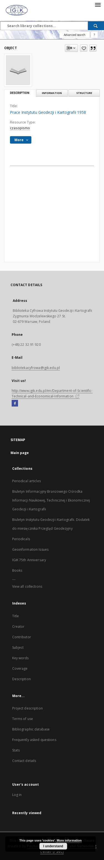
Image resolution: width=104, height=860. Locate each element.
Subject (18, 647)
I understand (53, 846)
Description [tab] (19, 93)
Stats (16, 750)
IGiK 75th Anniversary (29, 560)
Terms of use (22, 718)
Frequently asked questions (34, 739)
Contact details (24, 760)
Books (17, 570)
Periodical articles (26, 481)
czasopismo (20, 128)
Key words (20, 658)
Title (15, 616)
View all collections (27, 586)
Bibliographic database (31, 729)
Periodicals (21, 539)
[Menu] (98, 4)
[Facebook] (15, 403)
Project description (27, 708)
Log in (17, 794)
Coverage (20, 668)
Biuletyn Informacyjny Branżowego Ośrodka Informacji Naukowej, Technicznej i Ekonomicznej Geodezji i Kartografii (51, 500)
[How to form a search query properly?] (94, 34)
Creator (18, 626)
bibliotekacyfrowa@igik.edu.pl (36, 367)
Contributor (21, 637)
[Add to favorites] (83, 48)
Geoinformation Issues (30, 549)
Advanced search (74, 35)
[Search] (96, 25)
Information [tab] (52, 93)
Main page (20, 452)
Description (21, 679)
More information (69, 840)
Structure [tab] (84, 93)
